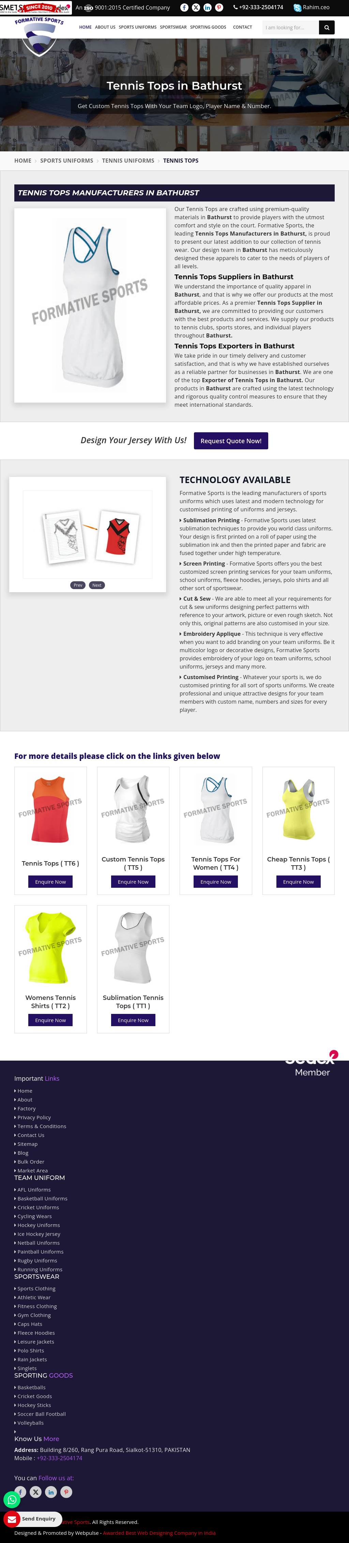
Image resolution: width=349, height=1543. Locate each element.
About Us (105, 27)
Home (85, 27)
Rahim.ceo (311, 7)
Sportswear (173, 27)
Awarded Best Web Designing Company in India (159, 1532)
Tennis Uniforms (128, 160)
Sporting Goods (208, 27)
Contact (242, 27)
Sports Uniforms (138, 27)
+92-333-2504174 (258, 7)
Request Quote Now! (231, 441)
